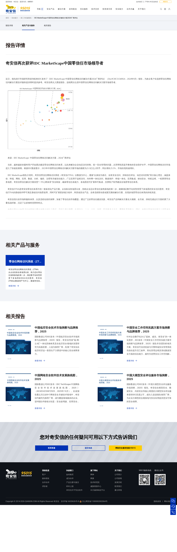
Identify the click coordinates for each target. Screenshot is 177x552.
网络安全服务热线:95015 (125, 490)
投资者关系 (107, 9)
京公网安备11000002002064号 (93, 548)
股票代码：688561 (26, 2)
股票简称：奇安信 (12, 2)
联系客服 (51, 490)
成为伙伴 (69, 521)
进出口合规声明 (121, 536)
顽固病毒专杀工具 (73, 536)
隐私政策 (157, 548)
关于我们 (142, 9)
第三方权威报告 (26, 60)
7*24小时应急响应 (151, 2)
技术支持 (95, 9)
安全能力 (119, 9)
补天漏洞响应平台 (97, 533)
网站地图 (167, 548)
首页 (7, 60)
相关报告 (47, 68)
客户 (44, 517)
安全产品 (50, 9)
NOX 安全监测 (96, 536)
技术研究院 (94, 525)
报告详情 (9, 68)
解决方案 (62, 9)
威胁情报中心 (95, 529)
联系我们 (118, 529)
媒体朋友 (45, 521)
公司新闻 (118, 521)
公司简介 (118, 517)
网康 (92, 521)
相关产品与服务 (28, 68)
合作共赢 (130, 9)
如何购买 (139, 2)
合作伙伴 (45, 525)
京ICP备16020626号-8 (70, 548)
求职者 (45, 529)
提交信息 (88, 490)
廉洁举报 (118, 533)
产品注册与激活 (72, 525)
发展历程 (118, 525)
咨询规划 (73, 9)
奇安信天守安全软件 (74, 533)
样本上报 (69, 529)
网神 (92, 517)
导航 (39, 9)
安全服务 (84, 9)
